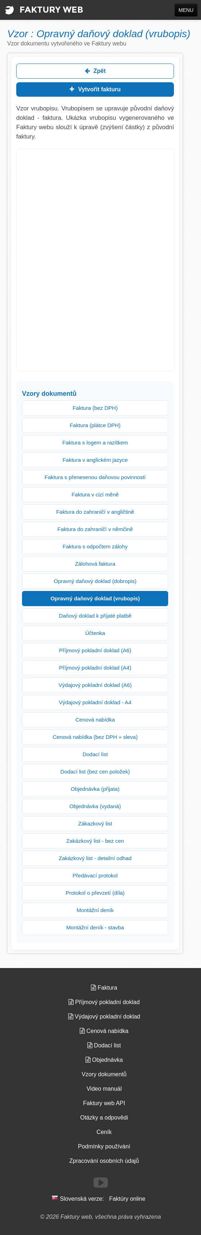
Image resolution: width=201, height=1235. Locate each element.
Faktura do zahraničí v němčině (95, 529)
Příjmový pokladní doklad (104, 1002)
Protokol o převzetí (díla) (95, 893)
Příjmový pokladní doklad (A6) (95, 650)
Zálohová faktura (95, 564)
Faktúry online (127, 1199)
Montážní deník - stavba (95, 927)
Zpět (95, 71)
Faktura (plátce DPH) (95, 425)
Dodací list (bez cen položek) (95, 771)
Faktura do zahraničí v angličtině (95, 512)
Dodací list (95, 754)
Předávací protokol (95, 875)
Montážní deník (95, 910)
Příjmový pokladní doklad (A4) (95, 668)
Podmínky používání (104, 1146)
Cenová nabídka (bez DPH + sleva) (95, 737)
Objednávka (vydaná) (95, 806)
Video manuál (104, 1089)
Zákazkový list (95, 823)
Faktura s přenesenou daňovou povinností (95, 477)
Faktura (104, 988)
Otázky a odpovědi (104, 1117)
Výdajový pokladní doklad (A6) (95, 685)
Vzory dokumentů (104, 1074)
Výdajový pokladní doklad (104, 1016)
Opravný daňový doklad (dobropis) (95, 581)
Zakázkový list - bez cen (95, 841)
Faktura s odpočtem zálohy (95, 546)
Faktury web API (104, 1103)
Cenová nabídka (95, 720)
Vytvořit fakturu (95, 89)
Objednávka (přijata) (95, 789)
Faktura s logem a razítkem (95, 442)
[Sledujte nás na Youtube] (101, 1183)
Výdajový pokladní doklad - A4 (95, 702)
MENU (186, 10)
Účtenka (95, 633)
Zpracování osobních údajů (104, 1161)
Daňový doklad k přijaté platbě (95, 616)
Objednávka (104, 1060)
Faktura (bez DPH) (95, 408)
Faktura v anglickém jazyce (95, 460)
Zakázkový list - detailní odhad (95, 858)
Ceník (104, 1132)
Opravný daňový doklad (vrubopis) (95, 598)
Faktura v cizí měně (95, 494)
